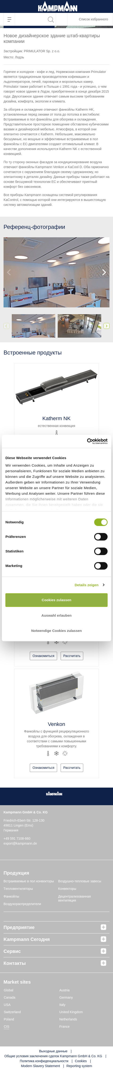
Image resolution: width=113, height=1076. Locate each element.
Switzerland (12, 1012)
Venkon (56, 724)
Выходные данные (53, 1051)
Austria (64, 990)
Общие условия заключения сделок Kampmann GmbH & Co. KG (53, 1056)
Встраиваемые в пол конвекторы (29, 881)
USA (7, 1005)
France (64, 1026)
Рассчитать (72, 656)
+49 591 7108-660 (17, 838)
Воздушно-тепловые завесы (79, 881)
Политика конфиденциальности (44, 1061)
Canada (9, 997)
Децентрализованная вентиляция (74, 898)
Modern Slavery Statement (40, 1066)
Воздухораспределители (22, 904)
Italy (62, 1005)
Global (8, 990)
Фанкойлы (11, 896)
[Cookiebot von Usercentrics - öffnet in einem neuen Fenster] (87, 441)
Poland (9, 1019)
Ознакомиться (43, 656)
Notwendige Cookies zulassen (56, 631)
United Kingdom (71, 1012)
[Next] (103, 272)
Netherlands (68, 1019)
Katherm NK (56, 418)
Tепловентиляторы (18, 889)
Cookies (81, 1061)
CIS (6, 1026)
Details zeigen (86, 585)
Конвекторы (67, 889)
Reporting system (79, 1066)
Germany (66, 997)
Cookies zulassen (56, 600)
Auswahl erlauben (56, 615)
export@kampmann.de (20, 843)
